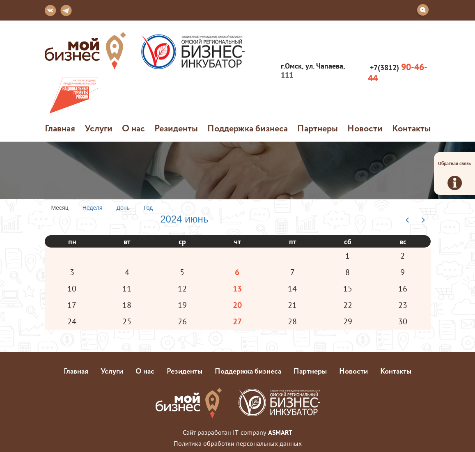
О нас (133, 128)
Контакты (411, 128)
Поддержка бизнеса (247, 128)
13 (237, 288)
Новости (365, 128)
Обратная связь (454, 175)
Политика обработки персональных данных (238, 443)
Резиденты (176, 128)
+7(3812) (397, 72)
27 (237, 321)
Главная (60, 128)
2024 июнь (184, 219)
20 (237, 305)
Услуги (98, 128)
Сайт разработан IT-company (237, 432)
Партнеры (317, 128)
